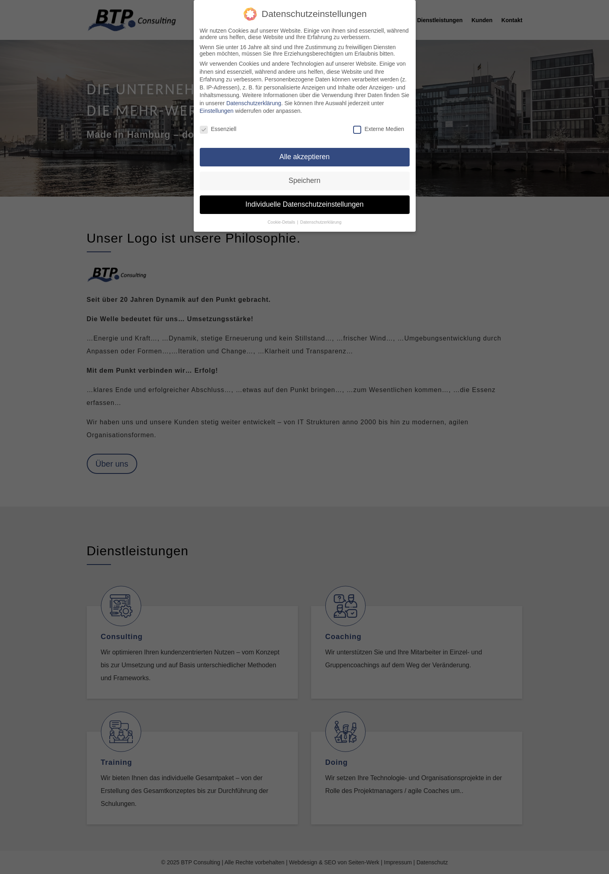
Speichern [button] (304, 172)
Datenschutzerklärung (253, 95)
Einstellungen (217, 103)
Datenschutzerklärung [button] (320, 214)
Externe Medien (378, 121)
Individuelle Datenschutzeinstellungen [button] (304, 196)
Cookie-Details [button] (282, 214)
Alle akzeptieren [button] (304, 149)
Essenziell (218, 121)
